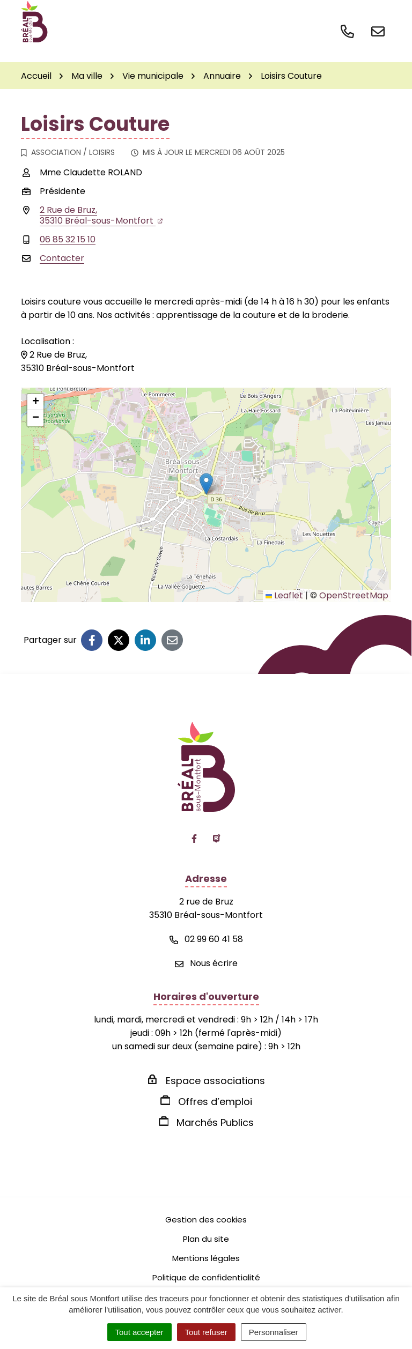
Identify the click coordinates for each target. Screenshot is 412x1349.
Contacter (62, 258)
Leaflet (284, 595)
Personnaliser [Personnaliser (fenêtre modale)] (273, 1332)
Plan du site (206, 1238)
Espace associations (215, 1080)
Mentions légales (206, 1258)
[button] (206, 484)
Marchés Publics (215, 1122)
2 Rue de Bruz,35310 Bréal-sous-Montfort (101, 215)
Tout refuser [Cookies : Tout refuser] (206, 1332)
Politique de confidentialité (206, 1277)
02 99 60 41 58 (206, 939)
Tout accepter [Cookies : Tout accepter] (139, 1332)
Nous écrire (206, 963)
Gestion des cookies (206, 1219)
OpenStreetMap (353, 595)
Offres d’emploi (215, 1101)
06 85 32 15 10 (67, 239)
